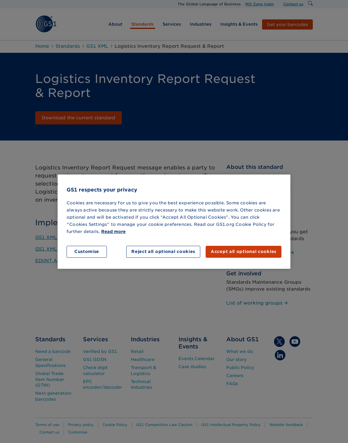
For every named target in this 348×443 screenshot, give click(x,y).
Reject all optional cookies (163, 251)
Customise (86, 251)
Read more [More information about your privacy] (113, 231)
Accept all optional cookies (243, 251)
